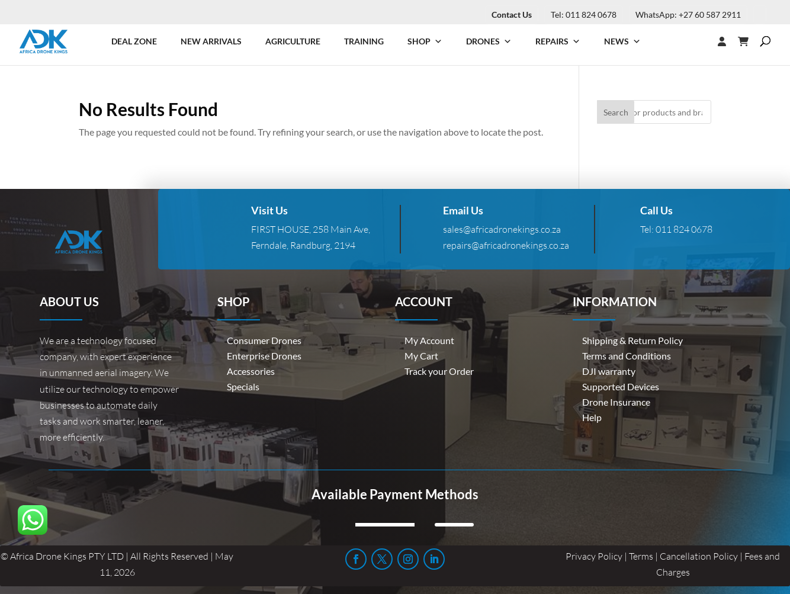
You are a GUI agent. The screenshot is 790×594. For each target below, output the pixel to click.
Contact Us (512, 14)
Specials (243, 386)
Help (592, 417)
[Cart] (749, 41)
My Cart (421, 355)
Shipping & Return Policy (632, 340)
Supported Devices (620, 386)
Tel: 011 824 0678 (583, 14)
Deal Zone (134, 41)
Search (615, 112)
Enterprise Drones (264, 355)
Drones (489, 41)
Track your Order (439, 371)
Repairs (557, 41)
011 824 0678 (684, 229)
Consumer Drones (264, 340)
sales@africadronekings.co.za (502, 229)
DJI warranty (608, 371)
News (622, 41)
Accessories (251, 371)
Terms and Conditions (626, 355)
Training (364, 41)
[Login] (698, 41)
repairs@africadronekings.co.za (506, 245)
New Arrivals (211, 41)
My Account (429, 340)
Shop (424, 41)
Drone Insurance (616, 401)
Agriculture (292, 41)
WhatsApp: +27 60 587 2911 (688, 14)
